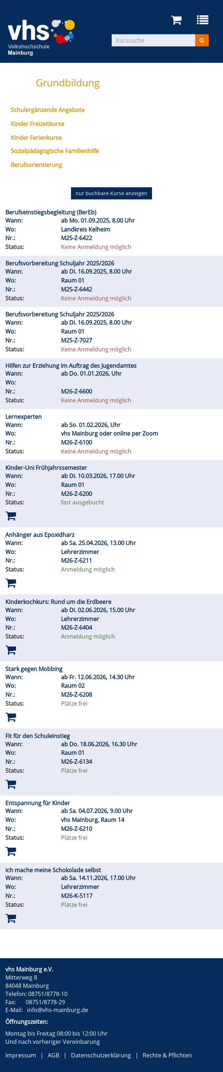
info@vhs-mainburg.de (57, 1010)
